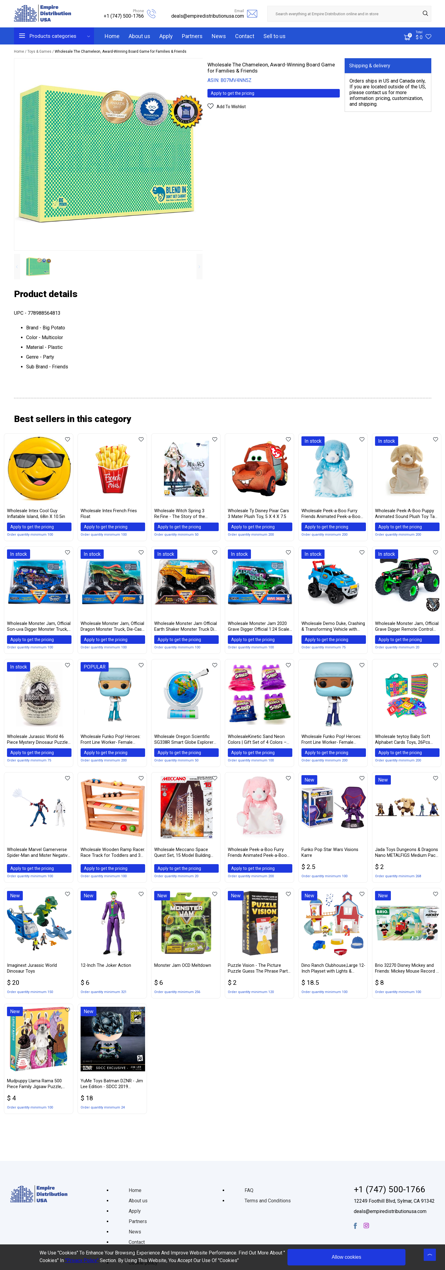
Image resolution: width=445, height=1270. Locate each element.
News (219, 36)
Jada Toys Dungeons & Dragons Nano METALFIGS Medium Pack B (406, 856)
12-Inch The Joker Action (106, 968)
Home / (20, 51)
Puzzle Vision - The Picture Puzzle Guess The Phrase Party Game (259, 971)
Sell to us (274, 36)
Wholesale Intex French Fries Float (109, 513)
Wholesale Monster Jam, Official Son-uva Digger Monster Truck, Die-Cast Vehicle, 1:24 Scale (39, 628)
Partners (192, 36)
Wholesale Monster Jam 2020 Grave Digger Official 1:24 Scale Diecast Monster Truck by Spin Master (258, 628)
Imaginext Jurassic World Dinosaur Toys (32, 971)
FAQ (249, 1190)
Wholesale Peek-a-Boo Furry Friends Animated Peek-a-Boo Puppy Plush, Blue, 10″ (330, 514)
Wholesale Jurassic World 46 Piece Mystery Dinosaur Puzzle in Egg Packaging (37, 742)
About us (139, 36)
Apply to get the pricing (235, 94)
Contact (244, 36)
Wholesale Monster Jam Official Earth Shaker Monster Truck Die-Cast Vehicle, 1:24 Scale (186, 628)
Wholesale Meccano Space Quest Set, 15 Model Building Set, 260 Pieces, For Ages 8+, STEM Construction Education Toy (184, 856)
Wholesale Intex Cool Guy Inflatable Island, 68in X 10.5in (36, 513)
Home (112, 36)
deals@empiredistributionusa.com (207, 16)
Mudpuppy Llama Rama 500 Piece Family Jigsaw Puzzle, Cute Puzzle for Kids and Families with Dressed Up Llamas (39, 1087)
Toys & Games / (41, 51)
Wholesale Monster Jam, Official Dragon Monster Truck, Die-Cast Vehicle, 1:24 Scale (112, 628)
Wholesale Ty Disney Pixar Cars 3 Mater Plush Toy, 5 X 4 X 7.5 (258, 513)
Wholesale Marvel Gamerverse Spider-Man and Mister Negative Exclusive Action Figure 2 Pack (38, 856)
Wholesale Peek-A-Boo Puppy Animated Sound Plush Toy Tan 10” (406, 514)
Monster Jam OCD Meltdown (182, 968)
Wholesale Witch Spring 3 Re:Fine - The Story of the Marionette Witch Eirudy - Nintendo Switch (179, 514)
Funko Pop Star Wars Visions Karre (329, 855)
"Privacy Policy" (82, 1260)
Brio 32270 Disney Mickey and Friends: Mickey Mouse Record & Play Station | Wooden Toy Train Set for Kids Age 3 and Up (407, 971)
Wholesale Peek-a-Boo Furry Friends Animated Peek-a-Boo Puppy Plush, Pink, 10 (257, 856)
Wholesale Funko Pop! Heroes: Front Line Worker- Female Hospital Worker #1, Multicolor (111, 742)
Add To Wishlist (231, 107)
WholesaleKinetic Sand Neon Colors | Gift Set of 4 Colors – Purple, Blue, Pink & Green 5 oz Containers (258, 742)
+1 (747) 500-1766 (124, 16)
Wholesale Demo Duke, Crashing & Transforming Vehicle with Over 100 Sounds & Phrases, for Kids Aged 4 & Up (333, 628)
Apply (166, 36)
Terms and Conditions (268, 1201)
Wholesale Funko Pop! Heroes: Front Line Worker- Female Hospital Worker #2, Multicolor (331, 742)
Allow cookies (346, 1257)
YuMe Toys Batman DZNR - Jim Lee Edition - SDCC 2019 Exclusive (112, 1087)
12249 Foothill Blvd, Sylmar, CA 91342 (394, 1201)
